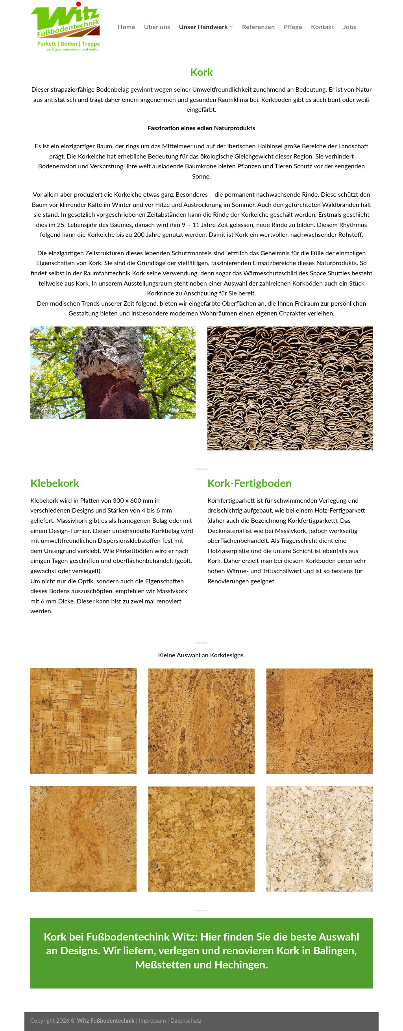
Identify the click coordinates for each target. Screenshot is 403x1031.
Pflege (293, 26)
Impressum (152, 1020)
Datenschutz (186, 1020)
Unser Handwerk (206, 26)
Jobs (349, 26)
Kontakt (322, 26)
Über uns (157, 26)
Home (126, 26)
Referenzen (258, 26)
